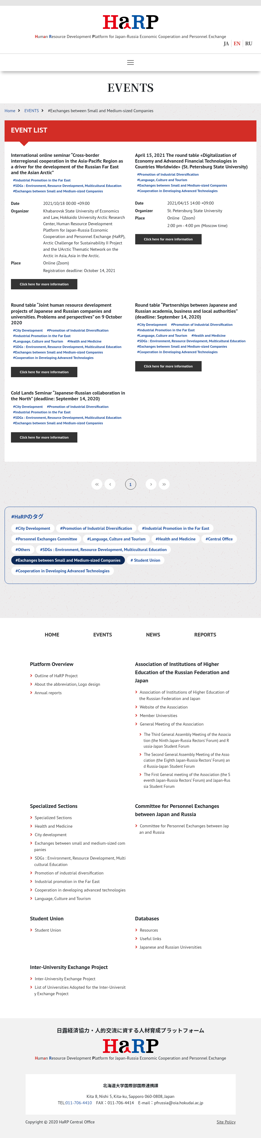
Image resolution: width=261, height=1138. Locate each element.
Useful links (150, 938)
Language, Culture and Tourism (63, 898)
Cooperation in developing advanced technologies (80, 890)
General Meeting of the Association (171, 724)
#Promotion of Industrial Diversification (168, 174)
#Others (23, 549)
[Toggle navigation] (130, 62)
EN (237, 43)
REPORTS (205, 634)
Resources (149, 930)
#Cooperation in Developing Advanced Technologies (177, 190)
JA (226, 43)
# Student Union (145, 560)
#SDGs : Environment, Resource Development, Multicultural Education (67, 185)
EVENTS (32, 110)
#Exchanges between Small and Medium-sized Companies (58, 191)
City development (50, 834)
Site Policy (226, 1122)
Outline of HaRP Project (56, 675)
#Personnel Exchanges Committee (46, 539)
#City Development (28, 330)
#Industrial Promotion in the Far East (42, 180)
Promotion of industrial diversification (69, 873)
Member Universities (158, 715)
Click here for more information (44, 284)
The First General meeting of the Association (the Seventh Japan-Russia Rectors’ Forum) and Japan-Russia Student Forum (187, 780)
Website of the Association (164, 707)
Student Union (48, 930)
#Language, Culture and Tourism (162, 180)
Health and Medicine (53, 826)
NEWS (153, 634)
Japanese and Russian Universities (171, 947)
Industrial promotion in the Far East (67, 881)
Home (10, 110)
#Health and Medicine (84, 341)
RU (248, 43)
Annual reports (48, 692)
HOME (52, 634)
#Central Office (219, 539)
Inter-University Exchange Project (65, 978)
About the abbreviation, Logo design (67, 684)
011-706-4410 (78, 1102)
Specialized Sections (53, 817)
